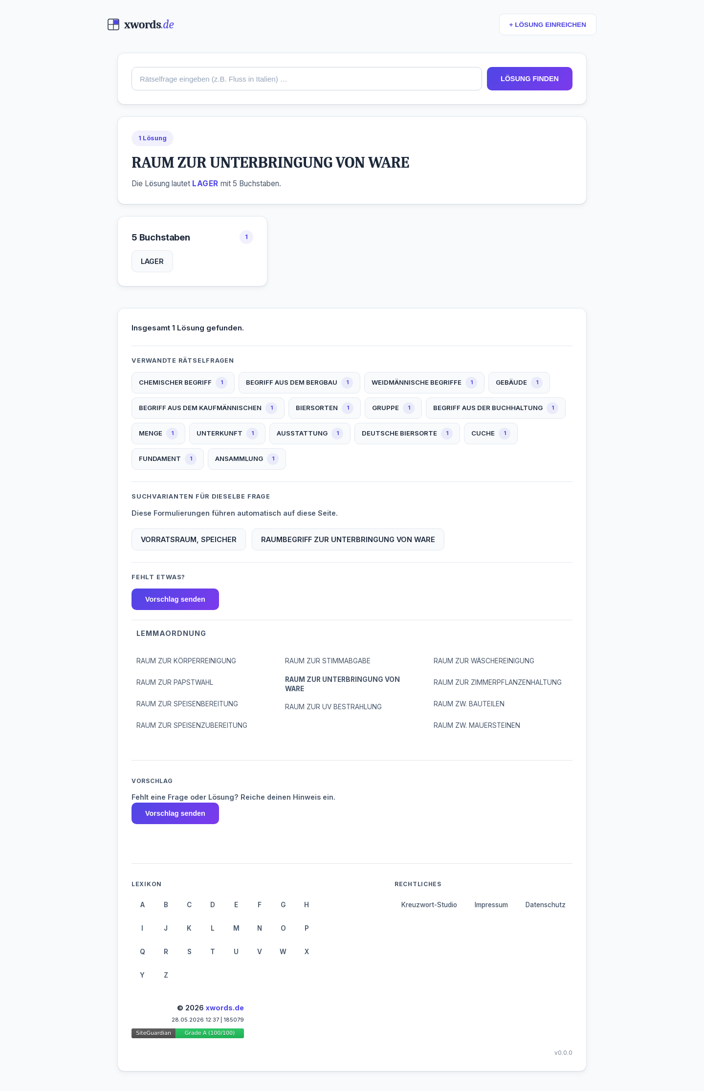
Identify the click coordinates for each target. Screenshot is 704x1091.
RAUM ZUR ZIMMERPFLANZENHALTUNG (498, 682)
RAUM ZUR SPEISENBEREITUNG (187, 704)
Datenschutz (546, 905)
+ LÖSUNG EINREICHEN (547, 24)
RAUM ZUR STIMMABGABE (328, 661)
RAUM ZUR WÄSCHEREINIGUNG (484, 661)
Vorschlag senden (175, 599)
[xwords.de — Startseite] (141, 24)
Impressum (491, 905)
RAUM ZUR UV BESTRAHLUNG (333, 707)
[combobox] (307, 78)
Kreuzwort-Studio (429, 905)
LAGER (152, 261)
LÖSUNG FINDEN (530, 79)
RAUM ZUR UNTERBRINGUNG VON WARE (342, 684)
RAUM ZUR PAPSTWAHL (174, 682)
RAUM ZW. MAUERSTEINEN (477, 725)
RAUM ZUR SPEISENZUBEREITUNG (191, 725)
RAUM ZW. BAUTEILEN (469, 704)
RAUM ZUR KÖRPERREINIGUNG (186, 661)
